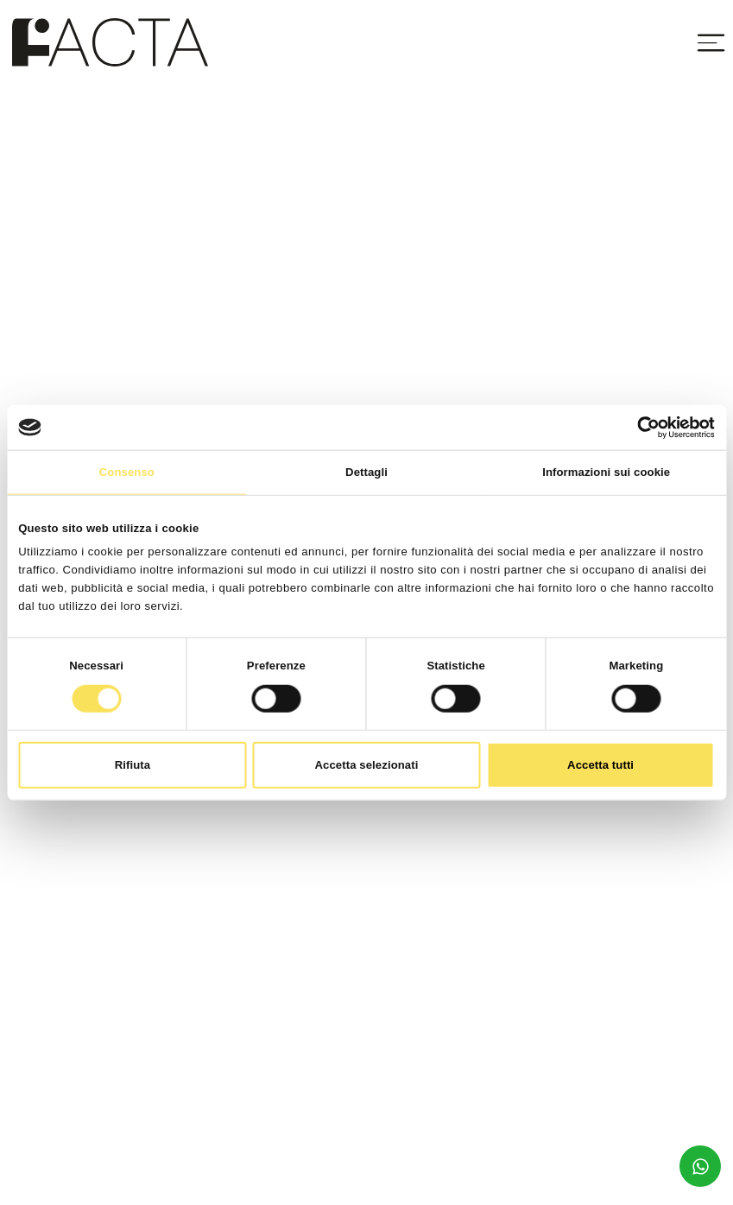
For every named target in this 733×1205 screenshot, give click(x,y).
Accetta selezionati (367, 764)
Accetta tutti (600, 764)
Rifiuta (132, 764)
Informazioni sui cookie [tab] (606, 472)
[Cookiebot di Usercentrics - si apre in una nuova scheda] (639, 426)
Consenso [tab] (127, 472)
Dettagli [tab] (366, 472)
